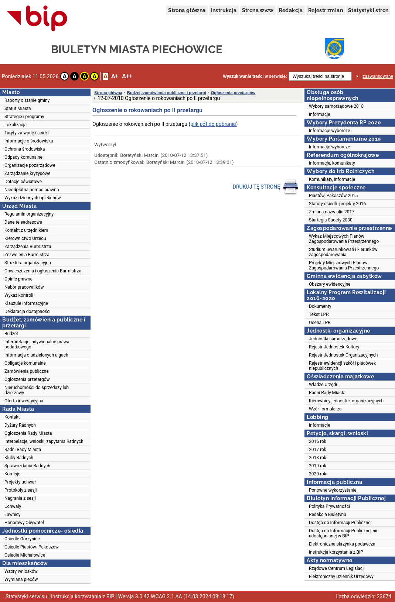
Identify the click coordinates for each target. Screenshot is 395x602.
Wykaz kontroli (18, 295)
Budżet (11, 333)
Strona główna (186, 10)
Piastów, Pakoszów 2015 (333, 195)
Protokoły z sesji (20, 490)
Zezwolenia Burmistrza (27, 254)
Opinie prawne (18, 279)
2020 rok (317, 474)
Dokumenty (320, 306)
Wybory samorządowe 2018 (336, 106)
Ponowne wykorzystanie (333, 490)
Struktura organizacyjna (27, 262)
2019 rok (317, 465)
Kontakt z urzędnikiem (26, 230)
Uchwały (12, 506)
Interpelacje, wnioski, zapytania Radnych (44, 441)
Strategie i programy (24, 116)
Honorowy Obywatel (24, 522)
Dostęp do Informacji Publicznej (340, 522)
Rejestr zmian (325, 10)
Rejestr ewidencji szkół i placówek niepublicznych (342, 366)
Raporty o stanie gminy (27, 100)
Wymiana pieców (21, 579)
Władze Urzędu (323, 384)
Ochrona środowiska (24, 149)
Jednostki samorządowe (333, 338)
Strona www (258, 10)
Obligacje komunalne (25, 363)
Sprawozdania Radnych (27, 465)
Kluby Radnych (18, 457)
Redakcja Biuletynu (327, 514)
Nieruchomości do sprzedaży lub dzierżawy (36, 390)
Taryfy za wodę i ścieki (26, 132)
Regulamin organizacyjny (29, 214)
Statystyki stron (368, 10)
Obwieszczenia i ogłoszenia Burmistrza (42, 271)
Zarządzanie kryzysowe (27, 173)
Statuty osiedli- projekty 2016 (337, 203)
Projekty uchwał (20, 482)
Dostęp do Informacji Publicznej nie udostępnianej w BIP (343, 533)
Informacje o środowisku (28, 141)
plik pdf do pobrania (213, 124)
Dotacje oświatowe (23, 181)
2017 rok (317, 449)
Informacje (319, 114)
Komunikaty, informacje (332, 179)
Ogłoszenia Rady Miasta (28, 433)
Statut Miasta (17, 108)
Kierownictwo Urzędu (25, 238)
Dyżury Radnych (20, 425)
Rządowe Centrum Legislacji (337, 568)
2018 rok (317, 457)
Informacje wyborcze (329, 130)
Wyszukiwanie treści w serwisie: (255, 76)
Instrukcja (224, 10)
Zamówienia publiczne (26, 371)
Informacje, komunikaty (332, 163)
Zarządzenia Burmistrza (27, 246)
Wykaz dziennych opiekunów (32, 197)
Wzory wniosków (21, 571)
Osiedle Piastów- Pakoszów (31, 547)
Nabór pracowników (24, 287)
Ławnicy (12, 514)
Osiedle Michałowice (24, 555)
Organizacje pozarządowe (29, 165)
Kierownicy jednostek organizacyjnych (346, 400)
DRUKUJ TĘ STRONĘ (266, 187)
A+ (114, 76)
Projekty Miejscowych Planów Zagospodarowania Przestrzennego (344, 265)
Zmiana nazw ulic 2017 (331, 211)
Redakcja (291, 10)
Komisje (12, 474)
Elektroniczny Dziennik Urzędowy (341, 576)
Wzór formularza (325, 409)
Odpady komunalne (23, 157)
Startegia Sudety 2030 (331, 220)
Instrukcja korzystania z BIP (336, 552)
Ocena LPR (319, 322)
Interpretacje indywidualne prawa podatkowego (36, 344)
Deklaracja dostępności (27, 311)
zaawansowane (377, 76)
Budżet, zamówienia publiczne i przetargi (166, 92)
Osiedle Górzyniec (22, 538)
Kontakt (12, 417)
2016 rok (317, 441)
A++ (127, 76)
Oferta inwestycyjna (23, 400)
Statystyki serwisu (26, 596)
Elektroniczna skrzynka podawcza (342, 544)
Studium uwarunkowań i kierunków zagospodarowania (343, 252)
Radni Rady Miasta (22, 449)
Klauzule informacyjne (26, 303)
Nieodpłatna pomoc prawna (31, 189)
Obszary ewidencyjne (329, 284)
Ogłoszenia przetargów (27, 379)
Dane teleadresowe (23, 222)
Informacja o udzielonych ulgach (36, 355)
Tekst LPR (319, 314)
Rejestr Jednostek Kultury (334, 347)
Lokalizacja (15, 124)
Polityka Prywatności (329, 506)
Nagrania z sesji (20, 498)
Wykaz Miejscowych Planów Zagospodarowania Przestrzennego (344, 239)
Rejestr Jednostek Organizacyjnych (343, 355)
